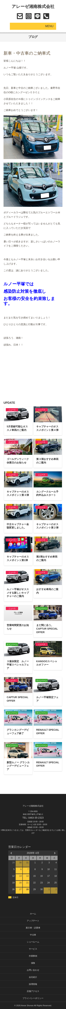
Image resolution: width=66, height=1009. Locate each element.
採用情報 (33, 984)
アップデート (33, 921)
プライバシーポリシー (33, 998)
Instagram (29, 16)
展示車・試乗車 (33, 928)
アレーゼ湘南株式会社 (33, 6)
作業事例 (33, 956)
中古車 (33, 935)
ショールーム (33, 942)
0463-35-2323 (46, 16)
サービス (33, 949)
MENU (49, 26)
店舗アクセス (33, 991)
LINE (37, 16)
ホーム (33, 913)
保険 (33, 963)
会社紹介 (33, 977)
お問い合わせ (20, 16)
